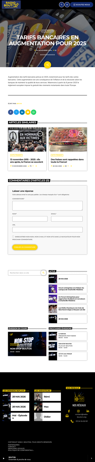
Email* (53, 214)
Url (13, 225)
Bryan (19, 104)
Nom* (14, 214)
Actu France (47, 31)
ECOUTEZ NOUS (81, 5)
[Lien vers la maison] (11, 4)
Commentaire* (18, 199)
